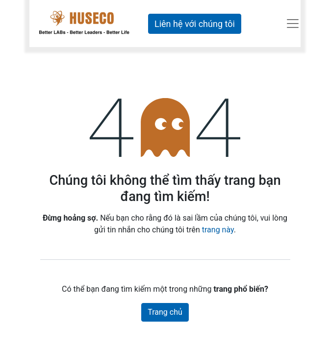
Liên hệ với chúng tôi (194, 24)
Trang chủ (165, 312)
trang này (218, 229)
